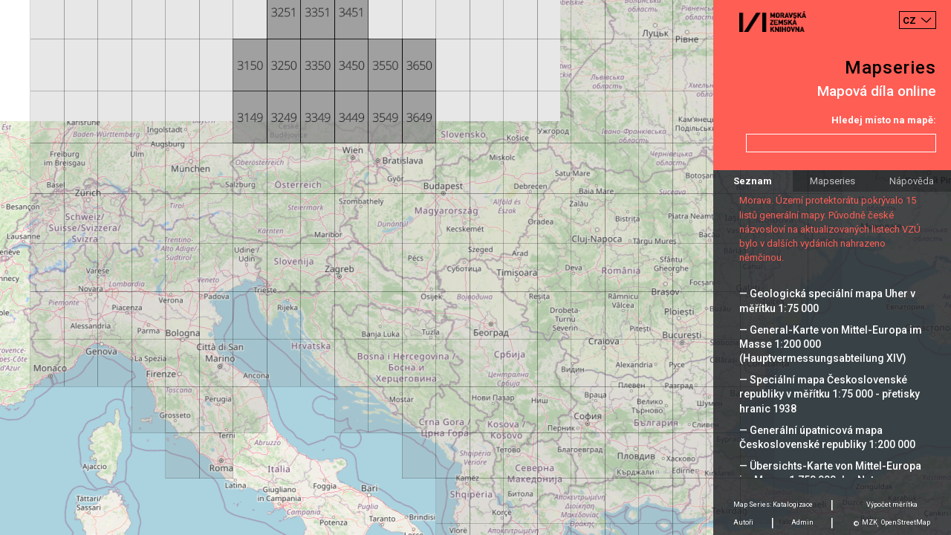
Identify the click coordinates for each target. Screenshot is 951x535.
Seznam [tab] (752, 181)
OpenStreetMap (905, 522)
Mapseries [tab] (832, 181)
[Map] (475, 267)
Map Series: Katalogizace (773, 504)
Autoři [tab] (743, 522)
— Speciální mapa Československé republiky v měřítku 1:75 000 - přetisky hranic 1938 (829, 394)
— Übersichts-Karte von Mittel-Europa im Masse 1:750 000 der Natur (830, 473)
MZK (869, 522)
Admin (802, 522)
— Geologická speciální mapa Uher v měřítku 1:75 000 (827, 301)
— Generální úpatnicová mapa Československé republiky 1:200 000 (827, 437)
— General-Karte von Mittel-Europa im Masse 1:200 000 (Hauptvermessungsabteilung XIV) (830, 344)
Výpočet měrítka (892, 504)
